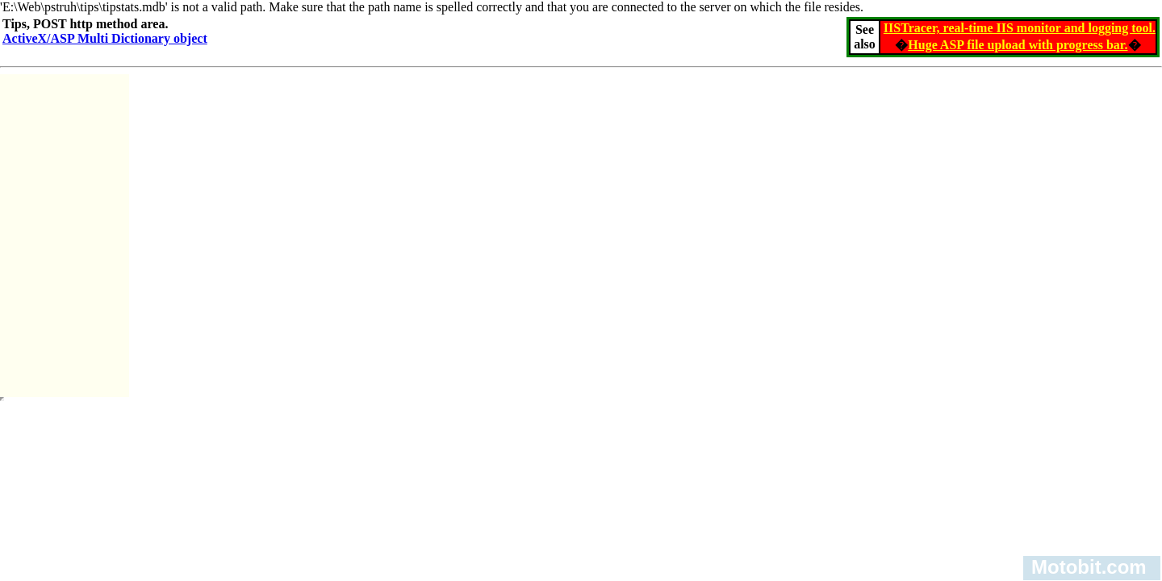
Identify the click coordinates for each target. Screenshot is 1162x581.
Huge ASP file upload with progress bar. (1017, 45)
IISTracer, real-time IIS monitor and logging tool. (1020, 28)
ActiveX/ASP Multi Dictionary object (104, 38)
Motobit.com (1089, 567)
